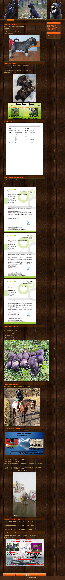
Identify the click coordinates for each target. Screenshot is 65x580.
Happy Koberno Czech (10, 24)
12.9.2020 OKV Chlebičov (11, 570)
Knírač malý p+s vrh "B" (11, 326)
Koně (42, 19)
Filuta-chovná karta (9, 121)
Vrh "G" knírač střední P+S (12, 428)
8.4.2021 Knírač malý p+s (11, 533)
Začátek (5, 574)
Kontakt (37, 19)
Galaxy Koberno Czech (11, 384)
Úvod (5, 19)
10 (29, 574)
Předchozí (10, 574)
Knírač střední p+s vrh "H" (12, 63)
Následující (33, 574)
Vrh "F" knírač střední (10, 571)
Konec (38, 574)
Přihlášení (47, 19)
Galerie (25, 19)
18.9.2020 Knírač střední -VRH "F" (13, 568)
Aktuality (10, 19)
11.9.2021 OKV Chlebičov (11, 457)
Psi (15, 19)
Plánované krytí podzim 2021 (12, 519)
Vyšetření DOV (9, 567)
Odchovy (31, 19)
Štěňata (20, 19)
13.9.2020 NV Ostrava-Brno (11, 569)
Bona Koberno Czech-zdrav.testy (13, 177)
